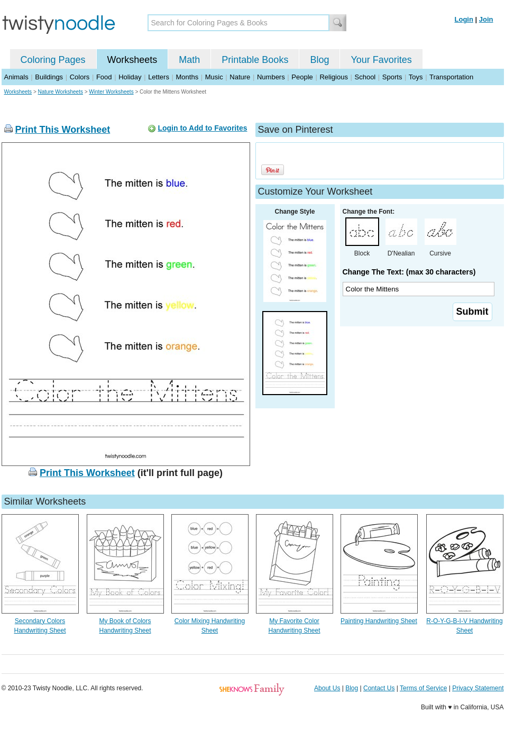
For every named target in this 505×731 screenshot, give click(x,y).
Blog (319, 59)
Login (464, 19)
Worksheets (132, 59)
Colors (80, 77)
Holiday (129, 77)
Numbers (271, 77)
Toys (416, 77)
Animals (16, 77)
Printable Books (255, 59)
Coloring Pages (53, 59)
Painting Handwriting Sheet (379, 621)
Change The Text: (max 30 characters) (409, 272)
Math (189, 59)
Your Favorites (381, 59)
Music (214, 77)
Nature (239, 77)
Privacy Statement (477, 688)
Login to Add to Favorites (202, 128)
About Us (327, 688)
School (365, 77)
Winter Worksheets (111, 92)
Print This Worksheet (63, 129)
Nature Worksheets (60, 92)
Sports (392, 77)
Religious (333, 77)
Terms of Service (423, 688)
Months (187, 77)
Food (104, 77)
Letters (158, 77)
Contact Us (378, 688)
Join (486, 19)
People (302, 77)
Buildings (49, 77)
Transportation (451, 77)
